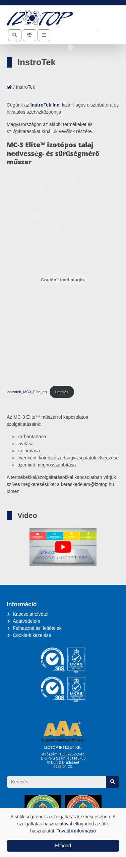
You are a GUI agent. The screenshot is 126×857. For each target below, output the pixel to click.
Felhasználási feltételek (37, 628)
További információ (76, 830)
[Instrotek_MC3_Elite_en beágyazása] (63, 279)
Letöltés (61, 392)
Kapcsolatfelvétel (30, 614)
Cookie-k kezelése (32, 635)
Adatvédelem (26, 621)
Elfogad (63, 845)
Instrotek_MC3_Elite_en (27, 392)
